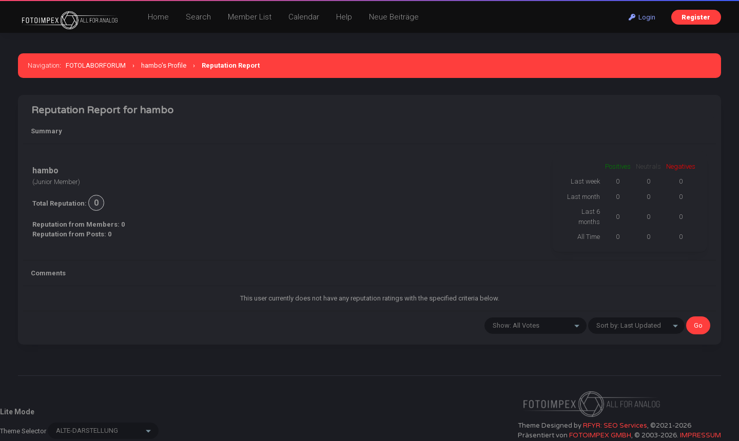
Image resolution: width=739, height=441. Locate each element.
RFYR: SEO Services (615, 426)
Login (642, 17)
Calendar (303, 17)
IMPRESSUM (700, 435)
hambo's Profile (163, 65)
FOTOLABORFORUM (96, 65)
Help (344, 17)
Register (696, 17)
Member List (249, 17)
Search (198, 17)
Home (158, 17)
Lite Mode (17, 412)
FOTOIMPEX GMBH (600, 435)
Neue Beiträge (394, 17)
